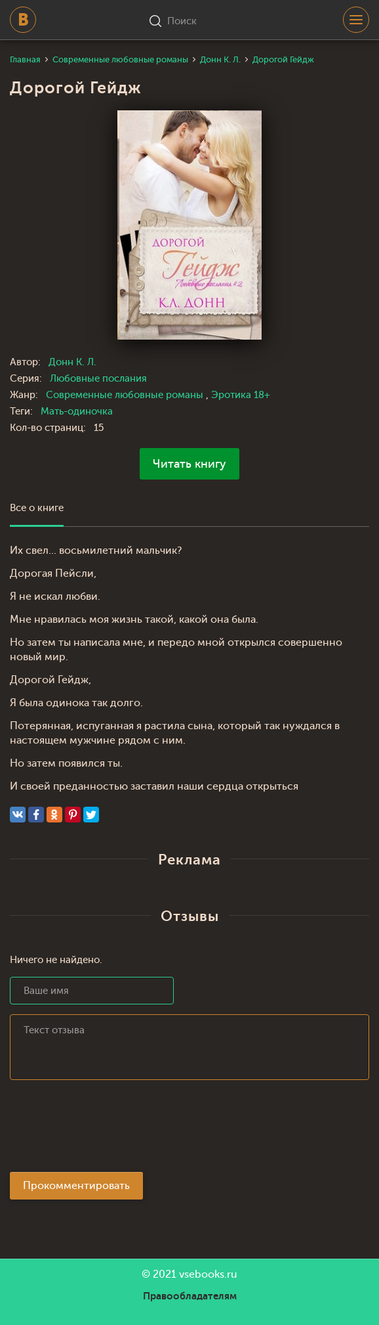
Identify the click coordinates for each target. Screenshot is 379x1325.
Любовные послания (98, 378)
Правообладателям (190, 1296)
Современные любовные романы (126, 395)
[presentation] (109, 1130)
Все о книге (37, 508)
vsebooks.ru (208, 1274)
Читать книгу (189, 463)
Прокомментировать (76, 1186)
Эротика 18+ (240, 395)
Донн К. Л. (72, 362)
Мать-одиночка (77, 411)
